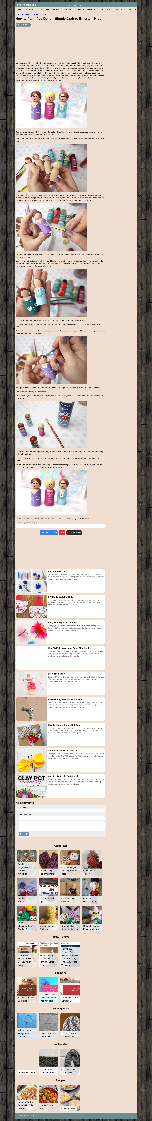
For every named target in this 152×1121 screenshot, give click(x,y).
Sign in (67, 5)
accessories (20, 523)
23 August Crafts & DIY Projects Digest (31, 14)
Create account (77, 5)
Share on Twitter (74, 533)
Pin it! (62, 533)
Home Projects (23, 24)
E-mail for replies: (25, 815)
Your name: (23, 807)
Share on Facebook (49, 533)
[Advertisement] (61, 44)
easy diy (28, 523)
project (34, 523)
